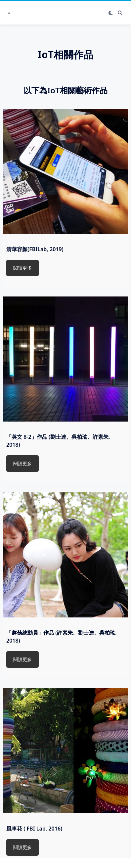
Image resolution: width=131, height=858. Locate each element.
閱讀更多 (22, 268)
